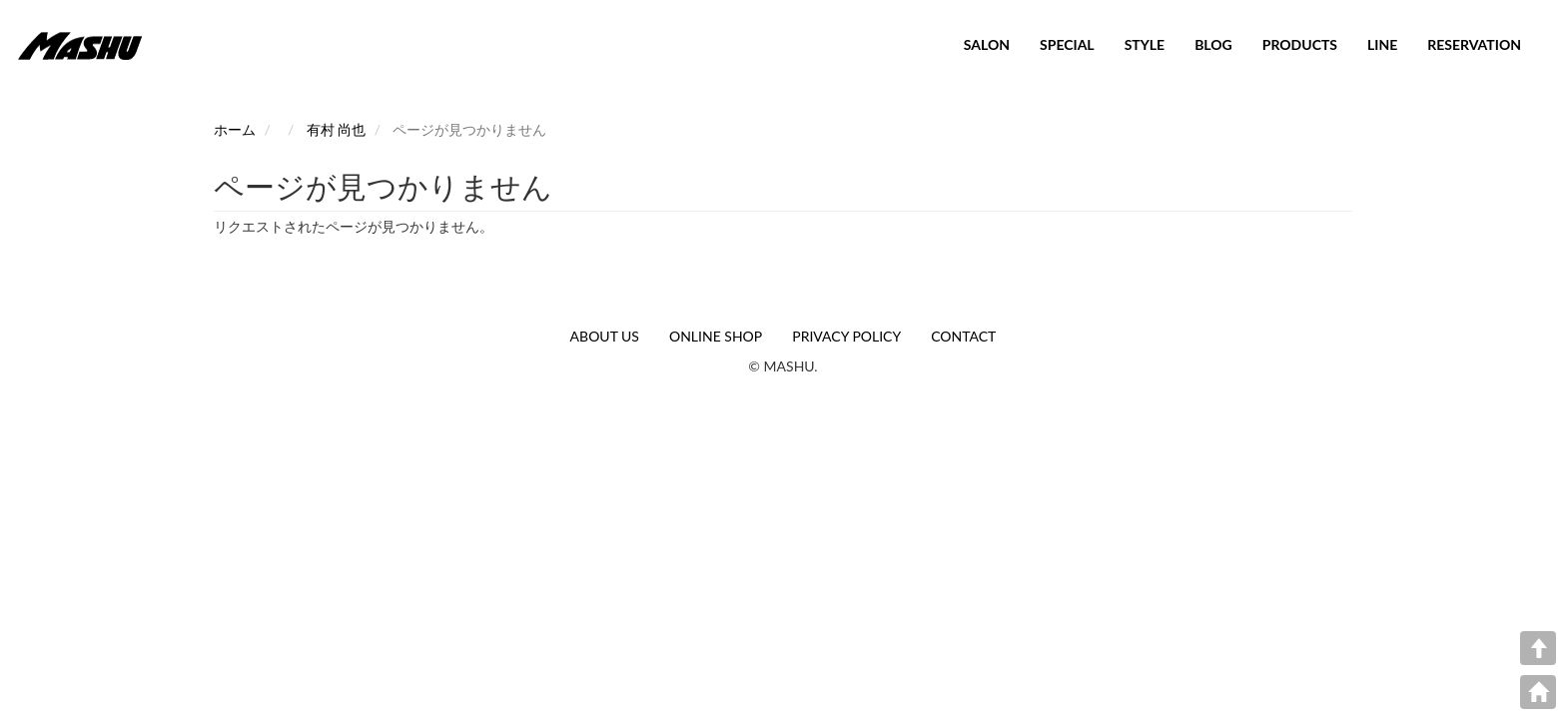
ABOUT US (604, 336)
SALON (987, 44)
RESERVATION (1474, 44)
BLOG (1213, 44)
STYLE (1145, 44)
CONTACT (963, 336)
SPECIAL (1067, 44)
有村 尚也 (337, 129)
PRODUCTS (1299, 44)
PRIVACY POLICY (846, 336)
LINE (1382, 44)
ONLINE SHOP (715, 336)
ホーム (235, 129)
